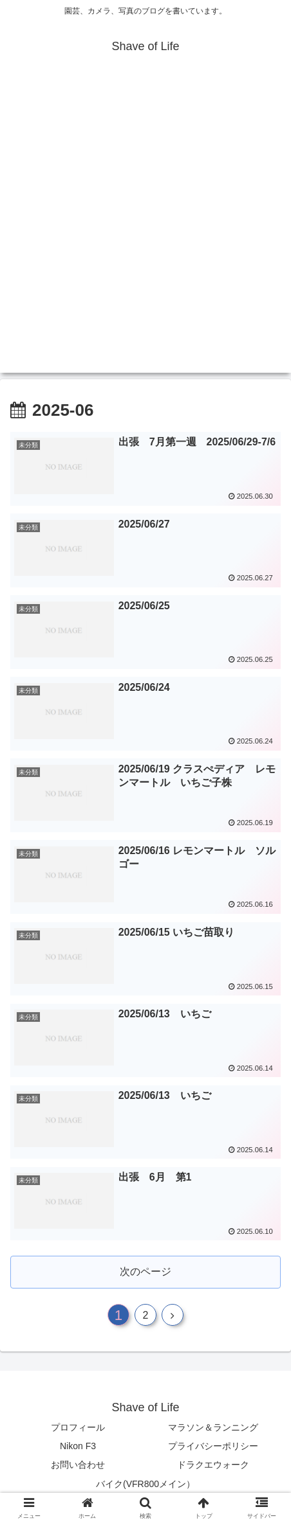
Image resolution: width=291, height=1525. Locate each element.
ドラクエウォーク (213, 1464)
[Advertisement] (145, 227)
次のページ (145, 1271)
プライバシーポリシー (213, 1446)
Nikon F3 (78, 1446)
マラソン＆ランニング (213, 1427)
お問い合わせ (78, 1464)
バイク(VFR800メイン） (145, 1484)
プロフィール (78, 1427)
